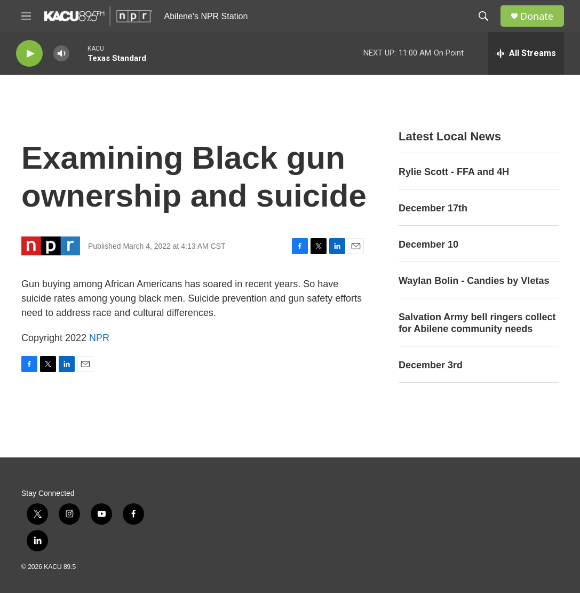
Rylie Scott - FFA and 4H (454, 172)
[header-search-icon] (483, 16)
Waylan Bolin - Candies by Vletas (474, 280)
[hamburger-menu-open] (26, 16)
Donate (536, 16)
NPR (99, 338)
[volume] (61, 54)
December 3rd (431, 365)
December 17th (433, 208)
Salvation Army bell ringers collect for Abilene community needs (477, 323)
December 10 (428, 244)
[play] (29, 54)
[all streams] (526, 53)
